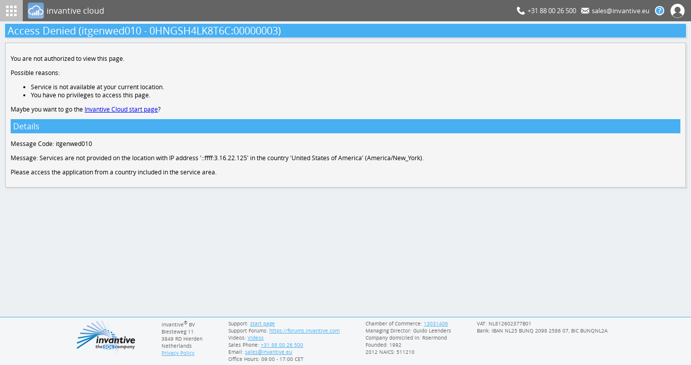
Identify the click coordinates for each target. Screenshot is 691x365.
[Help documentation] (660, 11)
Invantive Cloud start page (122, 111)
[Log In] (270, 11)
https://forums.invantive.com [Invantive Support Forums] (305, 330)
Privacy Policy (178, 352)
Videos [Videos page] (255, 337)
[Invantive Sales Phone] (280, 344)
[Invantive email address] (267, 351)
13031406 (436, 323)
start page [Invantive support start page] (263, 323)
